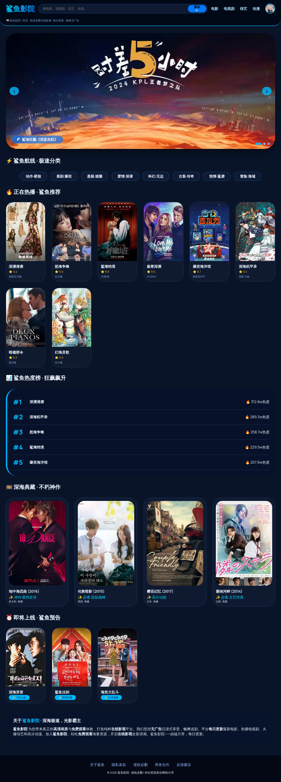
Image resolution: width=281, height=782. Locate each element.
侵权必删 (140, 764)
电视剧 (229, 8)
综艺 (243, 8)
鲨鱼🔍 (197, 8)
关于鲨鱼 (97, 764)
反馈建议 (184, 764)
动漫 (256, 8)
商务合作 (162, 764)
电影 (214, 8)
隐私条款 (119, 764)
